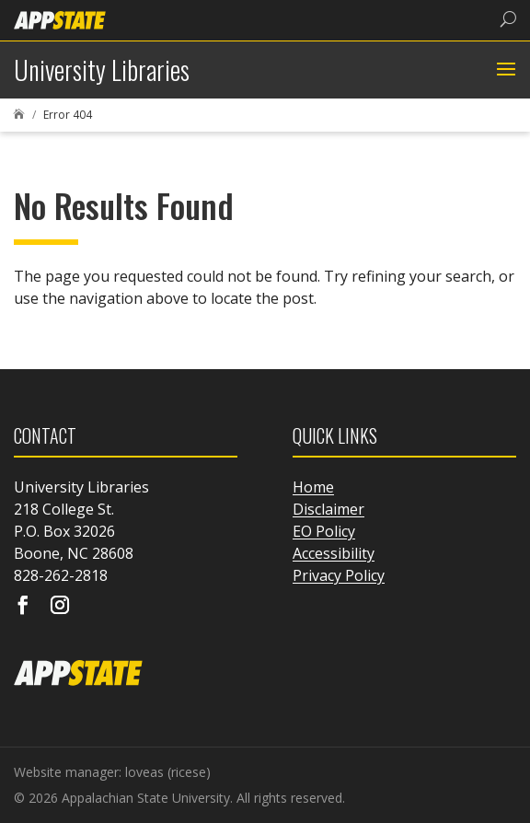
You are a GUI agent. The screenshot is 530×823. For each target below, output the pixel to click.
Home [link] (313, 487)
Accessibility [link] (333, 553)
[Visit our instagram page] (60, 607)
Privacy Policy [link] (339, 575)
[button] (504, 70)
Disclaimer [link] (328, 509)
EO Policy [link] (324, 531)
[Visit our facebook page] (23, 607)
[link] (60, 19)
